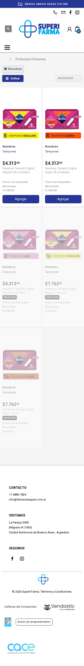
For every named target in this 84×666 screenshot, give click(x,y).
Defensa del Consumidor (20, 606)
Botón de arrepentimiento (34, 621)
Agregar (21, 199)
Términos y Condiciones (56, 591)
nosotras (13, 69)
